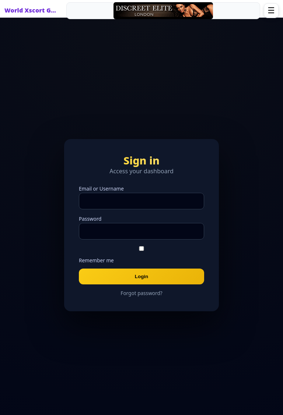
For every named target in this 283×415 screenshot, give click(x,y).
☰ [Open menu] (271, 10)
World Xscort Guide (32, 10)
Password (90, 218)
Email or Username (101, 188)
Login (141, 276)
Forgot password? (141, 293)
